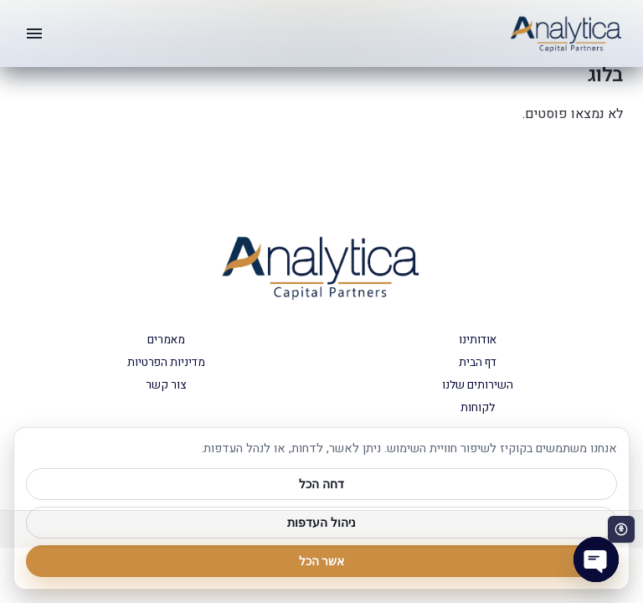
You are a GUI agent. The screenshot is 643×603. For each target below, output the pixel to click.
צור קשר (166, 385)
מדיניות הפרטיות (166, 362)
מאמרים (166, 340)
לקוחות (477, 407)
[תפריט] (34, 33)
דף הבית (477, 362)
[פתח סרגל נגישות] (621, 529)
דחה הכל (321, 484)
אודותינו (477, 340)
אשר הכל (322, 561)
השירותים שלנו (477, 385)
